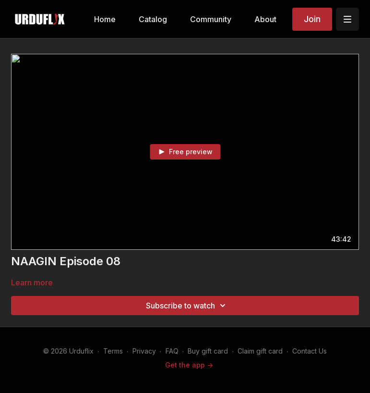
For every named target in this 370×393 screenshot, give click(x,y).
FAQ (172, 351)
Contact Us (309, 351)
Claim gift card (260, 351)
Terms (113, 351)
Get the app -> (189, 365)
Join (312, 19)
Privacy (144, 351)
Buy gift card (208, 351)
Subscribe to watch (187, 305)
